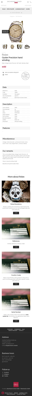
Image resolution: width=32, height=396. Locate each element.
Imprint (16, 393)
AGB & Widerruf (11, 394)
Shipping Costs (23, 393)
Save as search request (11, 72)
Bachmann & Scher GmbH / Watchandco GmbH (18, 388)
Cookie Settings (21, 394)
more (16, 213)
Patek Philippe (10, 9)
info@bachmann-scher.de (11, 345)
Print (5, 74)
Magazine (12, 16)
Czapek (28, 9)
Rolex (4, 9)
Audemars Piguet (20, 9)
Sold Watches (19, 16)
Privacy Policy (9, 393)
